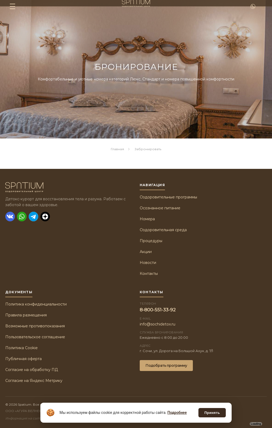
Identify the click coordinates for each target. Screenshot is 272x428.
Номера (147, 219)
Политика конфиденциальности (36, 304)
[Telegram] (33, 216)
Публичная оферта (23, 358)
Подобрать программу (166, 365)
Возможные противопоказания (35, 326)
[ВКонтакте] (10, 216)
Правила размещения (26, 315)
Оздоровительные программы (168, 197)
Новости (148, 262)
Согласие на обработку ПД (31, 369)
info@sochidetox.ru (157, 324)
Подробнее (177, 412)
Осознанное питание (160, 208)
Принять (212, 413)
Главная (117, 149)
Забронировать (147, 149)
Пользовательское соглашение (35, 337)
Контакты (149, 273)
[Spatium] (68, 187)
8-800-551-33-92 (158, 309)
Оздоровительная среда (163, 229)
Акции (146, 251)
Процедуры (151, 240)
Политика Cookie (21, 347)
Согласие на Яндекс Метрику (33, 380)
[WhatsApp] (22, 216)
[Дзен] (45, 216)
